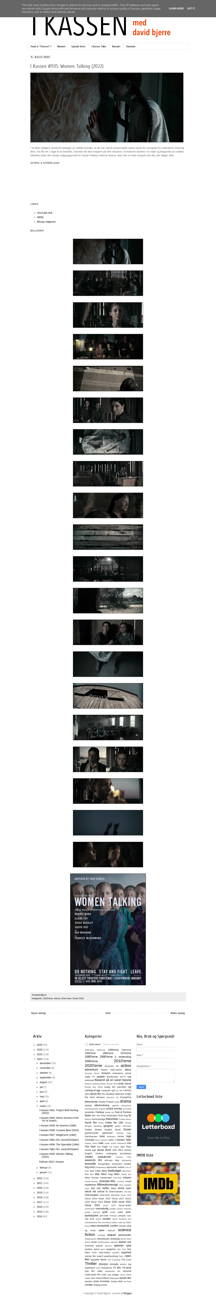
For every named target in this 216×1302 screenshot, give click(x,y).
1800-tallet (89, 1050)
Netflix (105, 1188)
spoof (96, 1249)
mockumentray (91, 1181)
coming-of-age (93, 1090)
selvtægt (101, 1235)
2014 (40, 1216)
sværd (100, 1256)
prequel (122, 1215)
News (113, 1188)
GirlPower (127, 1126)
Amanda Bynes (92, 1073)
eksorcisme (126, 1105)
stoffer (94, 1253)
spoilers (88, 1249)
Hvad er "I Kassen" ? (41, 46)
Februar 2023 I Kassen (51, 1161)
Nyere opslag (38, 1013)
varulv (122, 1275)
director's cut (112, 1097)
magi (110, 1174)
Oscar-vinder (125, 1205)
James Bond (104, 1149)
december (45, 1063)
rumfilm (114, 1225)
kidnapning (126, 1160)
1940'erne (126, 1050)
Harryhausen (91, 1136)
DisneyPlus (125, 1097)
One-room (66, 998)
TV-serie (126, 1267)
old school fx (100, 1191)
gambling (98, 1126)
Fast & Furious (123, 1112)
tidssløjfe (114, 1264)
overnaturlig (102, 1208)
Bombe (88, 1087)
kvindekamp (100, 1167)
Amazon (105, 1073)
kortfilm (127, 1164)
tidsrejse (103, 1264)
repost (115, 1219)
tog (129, 1264)
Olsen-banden (116, 1191)
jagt (94, 1150)
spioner (119, 1245)
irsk (110, 1147)
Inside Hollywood (118, 1143)
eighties (115, 1105)
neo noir (96, 1188)
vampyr (115, 1274)
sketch (123, 1239)
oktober (44, 1072)
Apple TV (90, 1077)
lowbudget (114, 1170)
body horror (124, 1083)
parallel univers (116, 1209)
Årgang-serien (100, 1285)
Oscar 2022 (78, 998)
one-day (127, 1192)
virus (93, 1278)
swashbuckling (111, 1256)
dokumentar (91, 1101)
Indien (107, 1143)
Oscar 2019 (97, 1202)
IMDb (40, 217)
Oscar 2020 (110, 1201)
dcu (104, 1094)
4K (117, 1066)
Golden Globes (93, 1129)
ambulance (117, 1073)
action (126, 1065)
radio (129, 1216)
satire (101, 1230)
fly (130, 1115)
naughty (127, 1185)
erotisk (109, 1108)
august (44, 1082)
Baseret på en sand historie (113, 1080)
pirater (87, 1212)
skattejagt (115, 1239)
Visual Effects (102, 1278)
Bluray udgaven (46, 221)
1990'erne (106, 1056)
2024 (40, 1054)
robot (93, 1225)
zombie (89, 1284)
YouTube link (44, 212)
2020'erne (48, 998)
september (46, 1077)
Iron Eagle (102, 1147)
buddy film (109, 1087)
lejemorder (112, 1167)
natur (121, 1185)
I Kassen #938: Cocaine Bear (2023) (59, 1130)
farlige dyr (109, 1112)
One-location (92, 1195)
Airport (104, 1070)
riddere (114, 1222)
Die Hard (90, 1097)
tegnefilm (95, 1259)
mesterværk (106, 1178)
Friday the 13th (114, 1122)
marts (43, 1106)
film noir (96, 1115)
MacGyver (126, 1171)
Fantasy (99, 1112)
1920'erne (101, 1050)
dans (87, 1094)
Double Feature (106, 1102)
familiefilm (90, 1112)
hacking (119, 1133)
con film (119, 1090)
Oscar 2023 (109, 1205)
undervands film (93, 1274)
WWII (96, 1281)
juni (42, 1091)
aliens (128, 1069)
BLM (116, 1084)
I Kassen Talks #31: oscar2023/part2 (59, 1149)
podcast (96, 1212)
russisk (122, 1226)
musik (128, 1181)
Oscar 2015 (104, 1198)
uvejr (104, 1274)
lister (92, 1171)
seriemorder (124, 1235)
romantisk (103, 1225)
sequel (111, 1235)
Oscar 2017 (118, 1198)
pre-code (104, 1215)
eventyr (118, 1108)
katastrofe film (93, 1160)
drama (57, 998)
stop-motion (104, 1252)
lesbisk (121, 1167)
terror (103, 1259)
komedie (90, 1163)
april (42, 1101)
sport (103, 1249)
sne (129, 1242)
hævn (111, 1140)
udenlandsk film (112, 1271)
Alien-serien (116, 1070)
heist (102, 1136)
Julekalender (104, 1156)
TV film (117, 1267)
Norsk (121, 1188)
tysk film (90, 1271)
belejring (96, 1084)
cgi (129, 1086)
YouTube (127, 1281)
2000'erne (91, 1061)
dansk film (95, 1093)
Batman (88, 1084)
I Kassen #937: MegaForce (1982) (57, 1135)
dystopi (88, 1105)
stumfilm (115, 1253)
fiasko (88, 1115)
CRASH (127, 1090)
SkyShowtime (104, 1242)
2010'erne (122, 1061)
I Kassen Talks (98, 46)
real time (89, 1219)
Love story (101, 1170)
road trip (122, 1222)
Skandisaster (103, 1239)
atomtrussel (112, 1077)
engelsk (102, 1109)
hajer (129, 1133)
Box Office (98, 1087)
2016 (40, 1206)
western (88, 1281)
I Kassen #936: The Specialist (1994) (59, 1144)
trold (98, 1268)
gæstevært (107, 1133)
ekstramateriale (91, 1109)
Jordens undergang (106, 1153)
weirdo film (125, 1278)
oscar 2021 (124, 1201)
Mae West (100, 1174)
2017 (40, 1202)
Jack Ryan (125, 1147)
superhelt (126, 1252)
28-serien (109, 1066)
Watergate (114, 1278)
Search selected (111, 1044)
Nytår (128, 1188)
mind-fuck (117, 1178)
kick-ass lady (112, 1160)
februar (44, 1167)
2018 (40, 1197)
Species (108, 1246)
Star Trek (121, 1249)
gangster (108, 1125)
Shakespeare (90, 1239)
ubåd (99, 1271)
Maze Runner (92, 1178)
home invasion (101, 1140)
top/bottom (90, 1268)
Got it (191, 8)
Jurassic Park (123, 1157)
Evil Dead (127, 1109)
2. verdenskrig (123, 1056)
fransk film (91, 1122)
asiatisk (101, 1076)
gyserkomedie (91, 1133)
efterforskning (101, 1105)
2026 (40, 1044)
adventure (91, 1069)
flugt (126, 1115)
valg (109, 1275)
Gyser (127, 1129)
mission (127, 1177)
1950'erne (90, 1053)
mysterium (90, 1184)
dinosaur (100, 1097)
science (111, 1230)
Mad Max (89, 1174)
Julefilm (89, 1156)
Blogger (128, 1293)
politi (104, 1212)
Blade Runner (107, 1084)
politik (112, 1212)
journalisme (125, 1153)
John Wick (117, 1150)
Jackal (88, 1150)
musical (120, 1181)
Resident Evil (125, 1219)
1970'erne (125, 1053)
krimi (92, 1167)
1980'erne (91, 1056)
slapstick (114, 1242)
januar (43, 1172)
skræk (94, 1242)
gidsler (118, 1126)
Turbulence (106, 1268)
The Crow (126, 1259)
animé (128, 1073)
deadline (110, 1094)
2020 (40, 1187)
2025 (40, 1049)
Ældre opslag (178, 1013)
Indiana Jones (91, 1143)
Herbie (121, 1136)
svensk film (90, 1256)
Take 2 (122, 1256)
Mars (116, 1174)
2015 (40, 1211)
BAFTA (123, 1077)
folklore (88, 1119)
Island (116, 1147)
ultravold (127, 1271)
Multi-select (93, 1044)
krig (87, 1167)
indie (101, 1143)
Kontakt (116, 46)
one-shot (115, 1195)
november (45, 1068)
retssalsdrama (91, 1222)
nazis (87, 1188)
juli (41, 1087)
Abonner (61, 46)
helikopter (111, 1136)
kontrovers (117, 1164)
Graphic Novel (113, 1129)
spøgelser (111, 1249)
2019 (40, 1192)
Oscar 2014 (91, 1198)
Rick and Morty (104, 1222)
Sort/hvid (89, 1246)
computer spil (108, 1090)
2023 (40, 1059)
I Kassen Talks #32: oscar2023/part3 (59, 1139)
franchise (112, 1119)
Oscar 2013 (126, 1195)
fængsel (88, 1126)
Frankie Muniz (125, 1119)
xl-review (104, 1281)
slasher (122, 1242)
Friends (128, 1123)
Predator (113, 1216)
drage (116, 1102)
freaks (101, 1123)
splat (128, 1245)
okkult (88, 1191)
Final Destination (109, 1115)
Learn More (176, 8)
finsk (120, 1115)
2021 (40, 1183)
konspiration (104, 1164)
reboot (98, 1219)
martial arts (126, 1174)
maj (42, 1096)
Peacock (127, 1209)
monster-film (107, 1181)
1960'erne (108, 1053)
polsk (120, 1212)
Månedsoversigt (107, 1184)
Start (108, 1013)
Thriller (91, 1263)
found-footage (98, 1119)
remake (106, 1218)
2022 (40, 1178)
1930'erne (113, 1049)
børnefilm (121, 1087)
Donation (130, 46)
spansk (99, 1246)
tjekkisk (123, 1264)
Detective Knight (123, 1094)
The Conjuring (113, 1260)
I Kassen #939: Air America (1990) (57, 1125)
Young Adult (116, 1281)
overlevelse (90, 1209)
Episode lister (79, 46)
